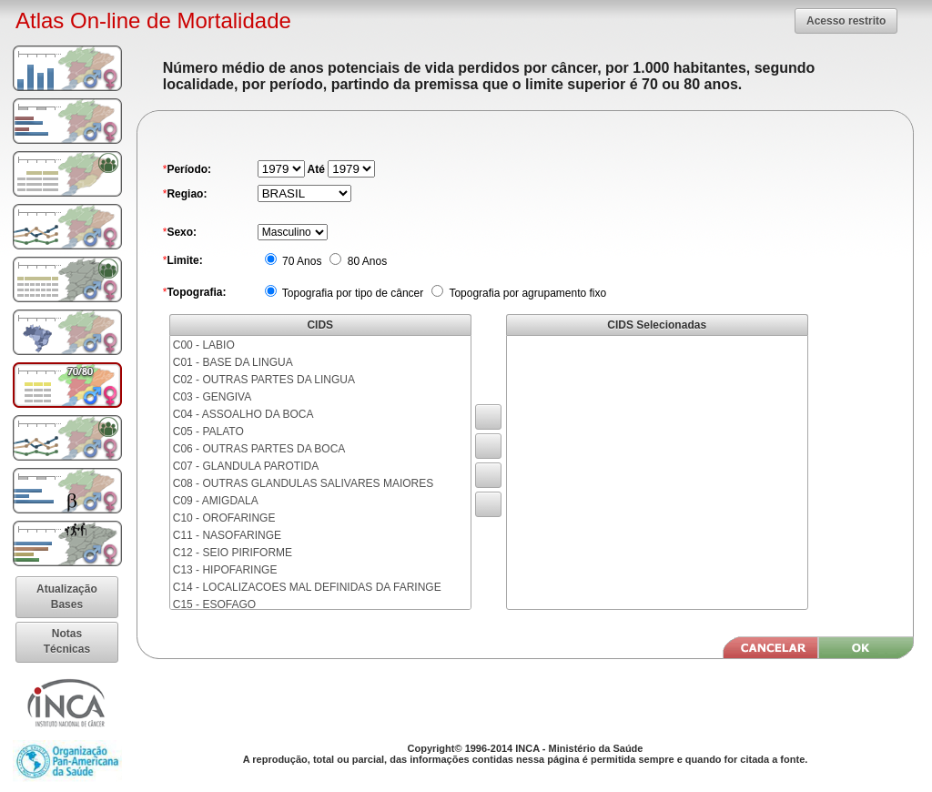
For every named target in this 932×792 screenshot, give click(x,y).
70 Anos (300, 261)
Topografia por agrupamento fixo (526, 293)
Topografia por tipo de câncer (351, 293)
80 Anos (365, 261)
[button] (846, 21)
